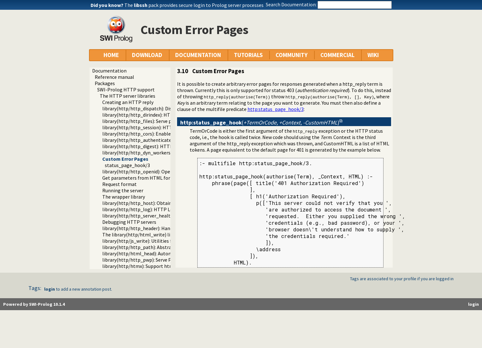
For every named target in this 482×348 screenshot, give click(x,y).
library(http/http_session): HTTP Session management (162, 127)
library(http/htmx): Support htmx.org (143, 266)
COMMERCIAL (337, 55)
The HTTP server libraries (127, 96)
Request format (119, 184)
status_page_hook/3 (127, 165)
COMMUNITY (291, 55)
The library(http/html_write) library (141, 234)
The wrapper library (123, 197)
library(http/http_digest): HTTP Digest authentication (162, 146)
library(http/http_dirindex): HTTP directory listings (158, 115)
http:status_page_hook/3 (275, 109)
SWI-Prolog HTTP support (126, 89)
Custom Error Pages (125, 159)
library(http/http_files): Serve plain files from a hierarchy (164, 121)
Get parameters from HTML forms (139, 178)
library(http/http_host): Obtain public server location (160, 203)
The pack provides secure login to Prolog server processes (194, 5)
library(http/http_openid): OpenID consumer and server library (170, 171)
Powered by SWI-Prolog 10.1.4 (34, 304)
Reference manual (114, 77)
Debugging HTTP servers (129, 222)
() (259, 122)
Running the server (122, 190)
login (49, 289)
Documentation (109, 70)
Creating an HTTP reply (127, 102)
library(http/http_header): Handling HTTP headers (157, 228)
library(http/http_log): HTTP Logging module (152, 209)
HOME (111, 55)
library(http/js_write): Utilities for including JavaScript (161, 241)
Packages (105, 83)
